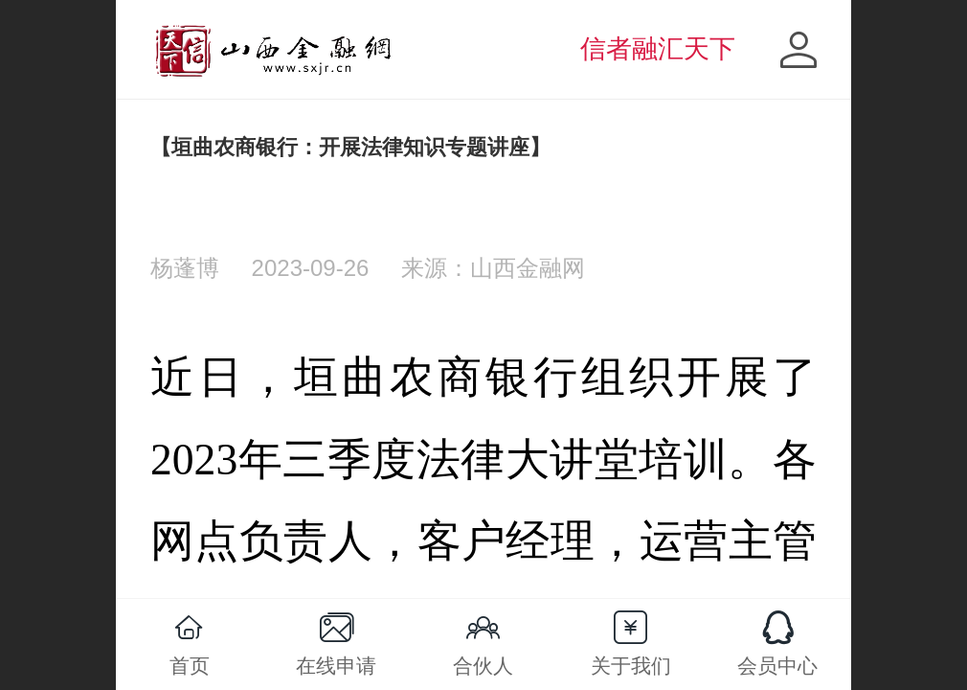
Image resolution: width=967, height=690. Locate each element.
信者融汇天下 (657, 48)
